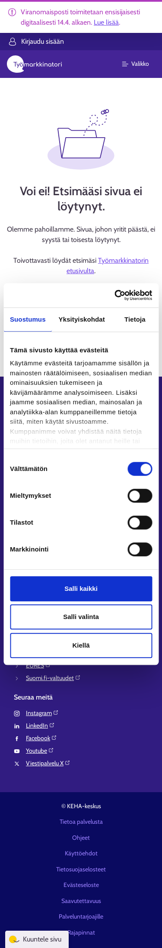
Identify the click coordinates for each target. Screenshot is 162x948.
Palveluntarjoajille (81, 916)
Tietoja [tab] (135, 319)
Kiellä (80, 645)
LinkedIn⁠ (40, 725)
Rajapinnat (81, 932)
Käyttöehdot (81, 853)
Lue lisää (106, 22)
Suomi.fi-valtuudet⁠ (53, 678)
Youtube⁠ (40, 751)
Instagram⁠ (42, 713)
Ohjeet (81, 838)
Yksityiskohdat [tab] (82, 319)
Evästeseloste (81, 885)
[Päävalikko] (140, 64)
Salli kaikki (81, 588)
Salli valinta (81, 616)
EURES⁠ (38, 665)
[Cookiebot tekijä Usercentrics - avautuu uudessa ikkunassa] (115, 295)
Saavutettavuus (81, 901)
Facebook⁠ (41, 738)
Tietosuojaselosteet (81, 869)
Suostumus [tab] (28, 319)
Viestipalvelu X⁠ (48, 763)
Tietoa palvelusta (81, 821)
